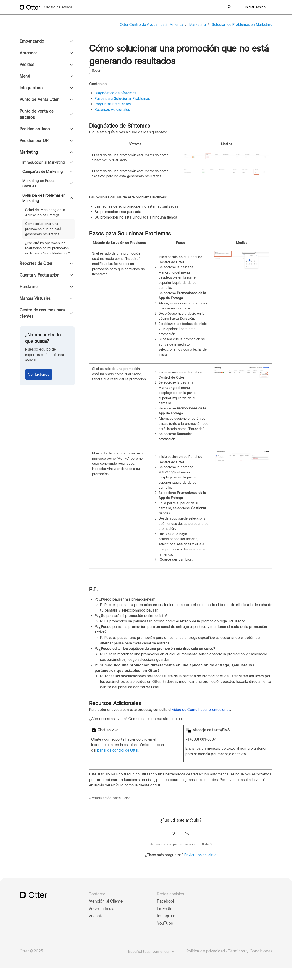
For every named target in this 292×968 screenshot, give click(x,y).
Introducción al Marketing (43, 162)
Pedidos (27, 64)
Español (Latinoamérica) (151, 951)
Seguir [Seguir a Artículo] (96, 70)
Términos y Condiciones (250, 951)
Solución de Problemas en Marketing (242, 24)
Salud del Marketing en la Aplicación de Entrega (45, 212)
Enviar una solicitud (200, 855)
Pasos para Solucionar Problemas (122, 98)
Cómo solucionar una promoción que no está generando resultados (43, 229)
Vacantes (97, 916)
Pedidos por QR (34, 140)
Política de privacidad (205, 951)
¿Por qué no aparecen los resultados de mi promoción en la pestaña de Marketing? (47, 248)
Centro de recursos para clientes (42, 313)
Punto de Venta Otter (39, 99)
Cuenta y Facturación (39, 275)
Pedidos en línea (35, 129)
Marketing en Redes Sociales (38, 183)
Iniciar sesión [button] (255, 7)
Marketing (197, 24)
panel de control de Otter (117, 750)
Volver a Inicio (102, 908)
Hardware (28, 286)
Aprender (28, 52)
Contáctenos (38, 374)
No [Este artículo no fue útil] (187, 833)
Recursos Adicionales (112, 109)
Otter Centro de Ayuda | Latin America (151, 24)
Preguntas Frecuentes (113, 104)
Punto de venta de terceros (37, 114)
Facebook (166, 901)
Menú (25, 76)
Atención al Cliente (106, 901)
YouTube (165, 923)
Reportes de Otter (36, 263)
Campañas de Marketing (42, 171)
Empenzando (32, 41)
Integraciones (32, 87)
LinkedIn (164, 908)
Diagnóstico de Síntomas (115, 93)
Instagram (166, 916)
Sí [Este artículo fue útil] (173, 833)
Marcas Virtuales (35, 298)
